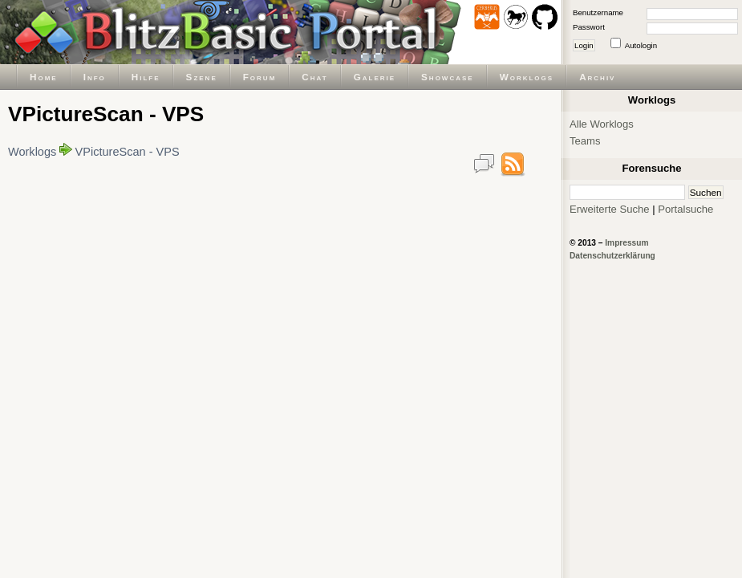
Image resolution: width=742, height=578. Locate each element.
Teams (585, 141)
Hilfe (146, 76)
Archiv (597, 76)
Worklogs (526, 76)
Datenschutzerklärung (612, 255)
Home (44, 76)
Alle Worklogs (602, 124)
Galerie (374, 76)
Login (584, 45)
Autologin (641, 45)
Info (94, 76)
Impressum (626, 242)
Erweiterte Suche (610, 209)
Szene (201, 76)
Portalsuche (685, 209)
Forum (260, 76)
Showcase (447, 76)
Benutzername (598, 12)
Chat (314, 76)
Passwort (589, 26)
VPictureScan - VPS (127, 151)
